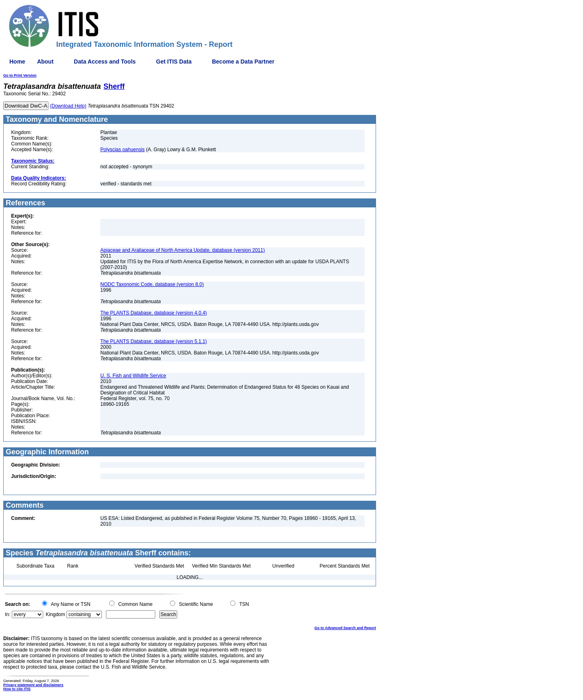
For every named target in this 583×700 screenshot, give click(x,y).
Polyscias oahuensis (122, 149)
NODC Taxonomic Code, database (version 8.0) (152, 284)
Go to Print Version (20, 75)
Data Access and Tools (105, 61)
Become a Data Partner (243, 61)
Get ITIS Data (173, 61)
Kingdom (55, 614)
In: (7, 614)
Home (17, 61)
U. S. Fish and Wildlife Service (133, 376)
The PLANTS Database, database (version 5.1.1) (153, 341)
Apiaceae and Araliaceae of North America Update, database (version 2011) (182, 250)
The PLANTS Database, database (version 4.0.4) (153, 313)
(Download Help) (68, 106)
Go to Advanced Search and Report (345, 628)
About (45, 61)
